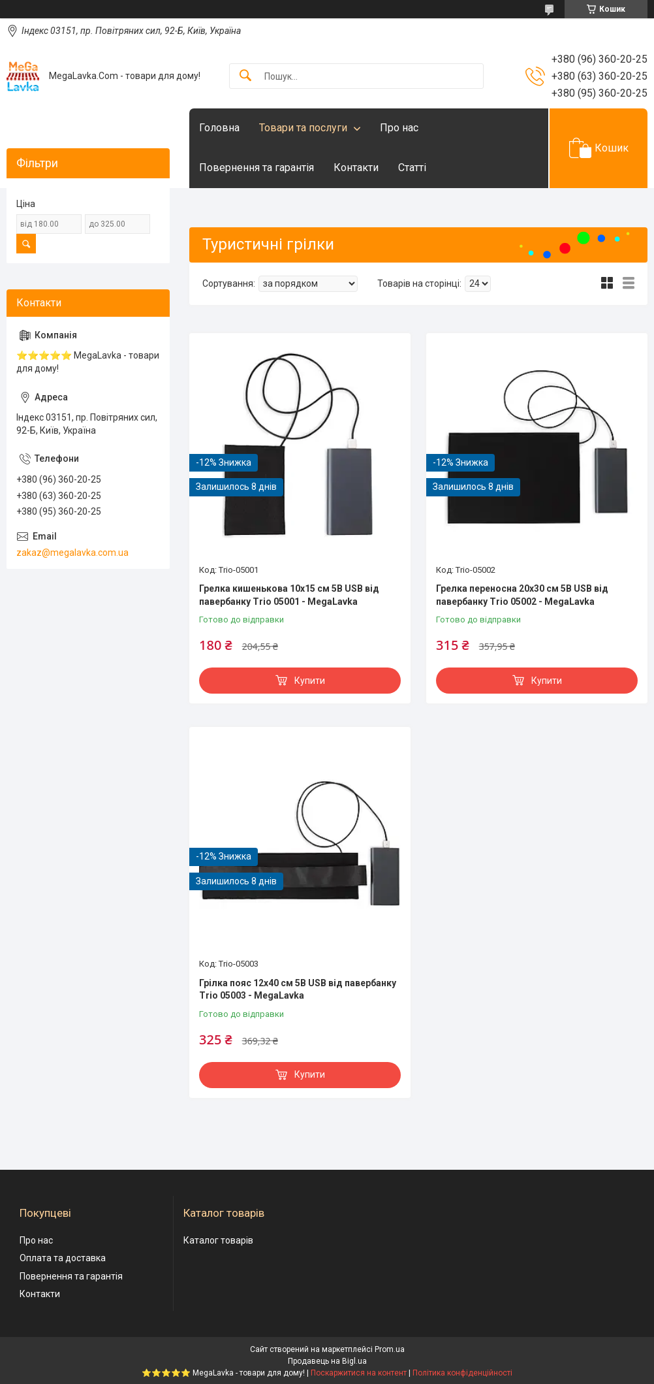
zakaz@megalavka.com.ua (72, 552)
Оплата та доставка (63, 1258)
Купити (309, 680)
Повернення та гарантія (256, 167)
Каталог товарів (218, 1240)
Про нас (399, 127)
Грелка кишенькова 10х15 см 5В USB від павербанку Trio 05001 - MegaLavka (289, 595)
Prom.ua (390, 1349)
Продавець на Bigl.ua (327, 1361)
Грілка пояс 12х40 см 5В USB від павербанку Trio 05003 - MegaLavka (297, 989)
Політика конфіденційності (462, 1372)
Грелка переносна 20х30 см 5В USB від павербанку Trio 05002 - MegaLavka (522, 595)
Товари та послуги (303, 127)
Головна (219, 127)
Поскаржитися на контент (359, 1372)
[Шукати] (245, 76)
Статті (412, 167)
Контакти (356, 167)
